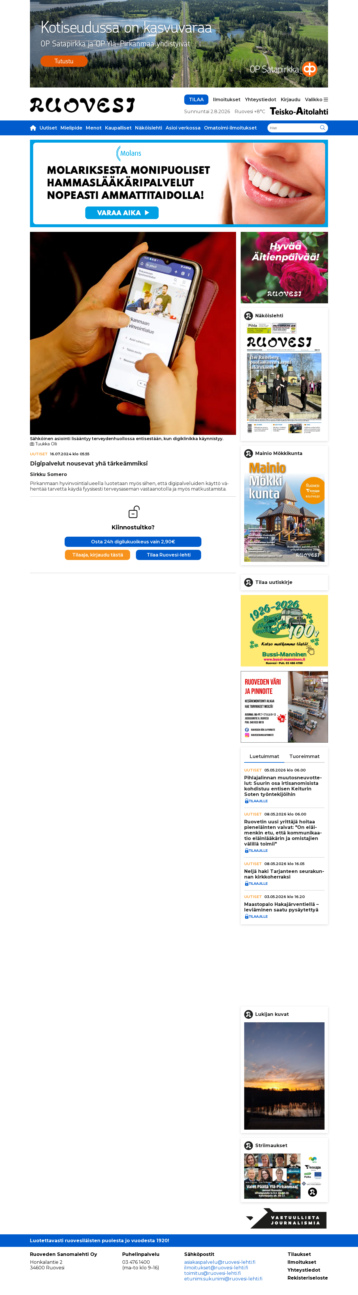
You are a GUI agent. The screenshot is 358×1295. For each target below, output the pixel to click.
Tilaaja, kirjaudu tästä (97, 555)
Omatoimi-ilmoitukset (230, 128)
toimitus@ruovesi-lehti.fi (212, 1273)
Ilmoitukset (226, 99)
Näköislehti (148, 128)
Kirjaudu (290, 99)
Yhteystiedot (260, 99)
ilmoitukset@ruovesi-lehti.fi (216, 1267)
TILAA (196, 99)
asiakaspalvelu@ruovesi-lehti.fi (220, 1262)
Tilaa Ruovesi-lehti (169, 555)
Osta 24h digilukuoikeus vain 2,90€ (133, 542)
